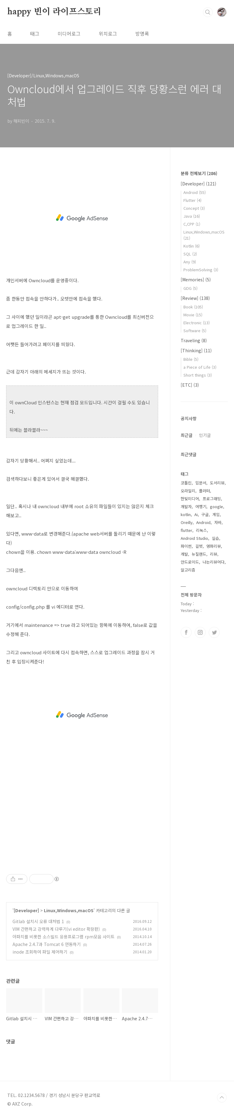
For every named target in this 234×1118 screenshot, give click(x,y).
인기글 (205, 435)
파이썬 (186, 546)
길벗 (199, 546)
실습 (215, 538)
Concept (194, 208)
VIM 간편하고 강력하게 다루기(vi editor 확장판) (56, 929)
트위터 (214, 632)
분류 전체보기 (199, 173)
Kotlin (191, 246)
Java (191, 216)
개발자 (186, 506)
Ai (196, 514)
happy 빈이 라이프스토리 (54, 12)
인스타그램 (200, 632)
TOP (222, 1097)
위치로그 (108, 33)
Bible (190, 359)
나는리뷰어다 (214, 562)
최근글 (187, 435)
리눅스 (201, 530)
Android (194, 192)
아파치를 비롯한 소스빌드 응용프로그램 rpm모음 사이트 (63, 936)
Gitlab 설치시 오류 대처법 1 (38, 921)
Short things (197, 375)
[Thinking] (196, 350)
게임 (216, 514)
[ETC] (190, 385)
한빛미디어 (190, 498)
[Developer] (26, 910)
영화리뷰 (213, 546)
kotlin (186, 514)
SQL (190, 254)
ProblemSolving (200, 269)
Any (189, 262)
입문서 (200, 483)
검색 (207, 12)
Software (194, 330)
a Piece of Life (199, 367)
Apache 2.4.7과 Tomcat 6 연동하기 (46, 944)
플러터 (204, 491)
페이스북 (186, 632)
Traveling (194, 340)
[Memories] (196, 279)
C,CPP (191, 224)
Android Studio (194, 538)
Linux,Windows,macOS (69, 910)
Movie (192, 315)
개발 (184, 554)
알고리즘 (188, 570)
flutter (186, 530)
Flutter (192, 200)
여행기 (200, 506)
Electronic (196, 322)
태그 (34, 33)
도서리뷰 (217, 483)
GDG (190, 288)
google (216, 506)
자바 (218, 522)
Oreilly (187, 522)
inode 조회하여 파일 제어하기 (39, 952)
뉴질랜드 (199, 554)
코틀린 (186, 483)
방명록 (142, 33)
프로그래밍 (212, 498)
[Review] (195, 298)
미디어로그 (69, 33)
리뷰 (213, 554)
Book (193, 307)
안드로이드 (190, 562)
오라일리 (188, 491)
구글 (205, 514)
